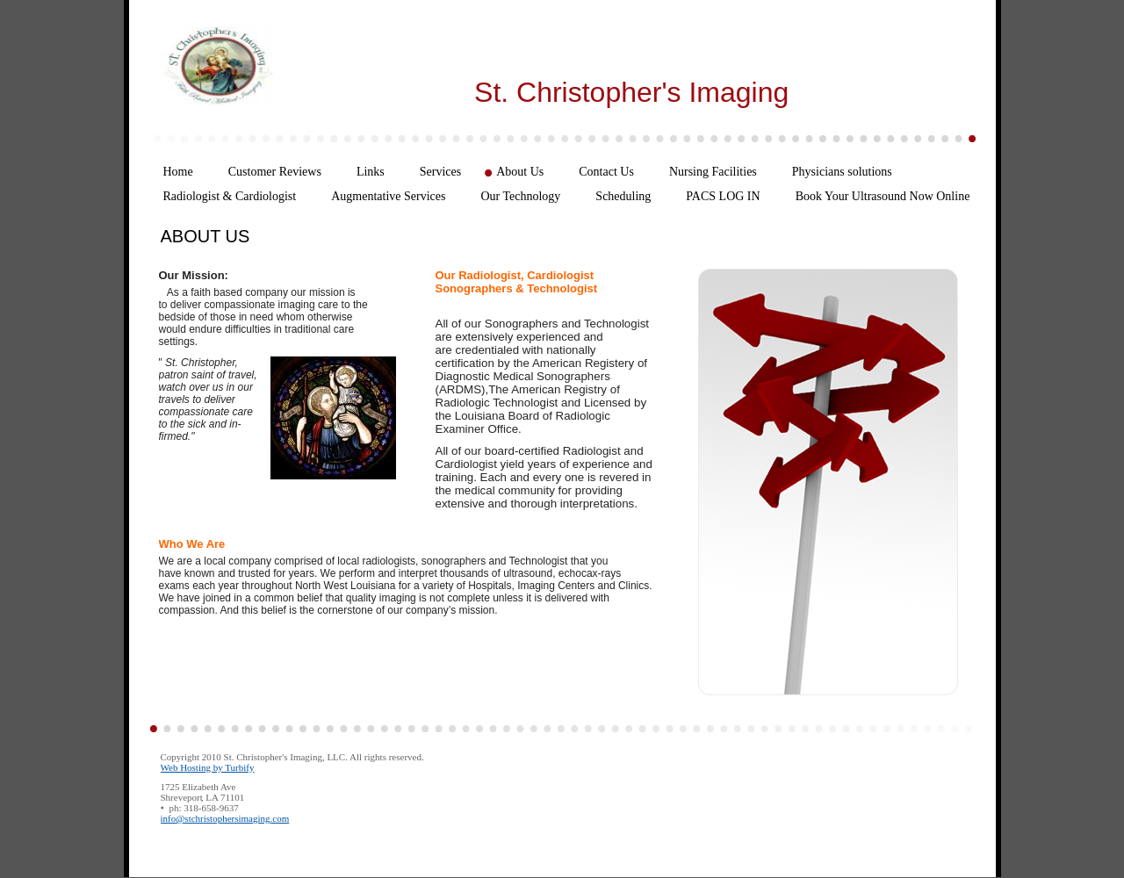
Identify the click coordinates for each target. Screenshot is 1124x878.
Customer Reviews (274, 171)
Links (371, 171)
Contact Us (606, 171)
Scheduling (623, 196)
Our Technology (520, 196)
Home (178, 171)
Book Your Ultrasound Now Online (883, 196)
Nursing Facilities (713, 171)
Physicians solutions (842, 171)
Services (440, 171)
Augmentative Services (388, 196)
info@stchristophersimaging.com (225, 818)
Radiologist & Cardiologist (230, 196)
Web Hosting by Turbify (208, 767)
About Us (520, 171)
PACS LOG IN (723, 196)
